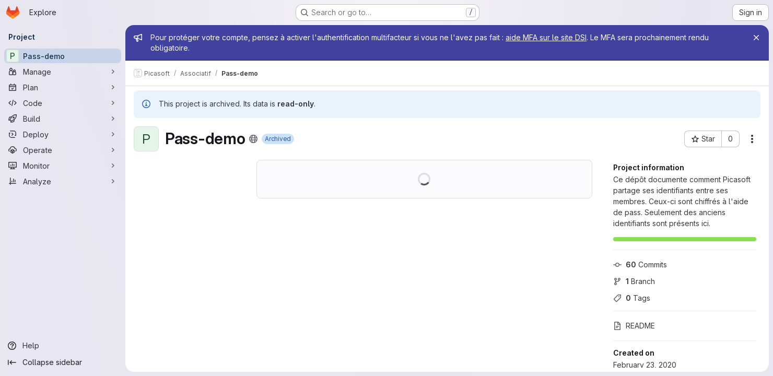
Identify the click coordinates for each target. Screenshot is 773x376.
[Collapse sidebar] (62, 362)
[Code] (62, 103)
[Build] (62, 118)
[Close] (756, 37)
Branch (634, 281)
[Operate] (62, 150)
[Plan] (62, 87)
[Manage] (62, 71)
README (634, 325)
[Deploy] (62, 134)
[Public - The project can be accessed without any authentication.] (253, 139)
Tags (631, 297)
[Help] (62, 345)
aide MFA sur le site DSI (546, 37)
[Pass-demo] (62, 56)
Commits (640, 264)
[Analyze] (62, 181)
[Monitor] (62, 165)
